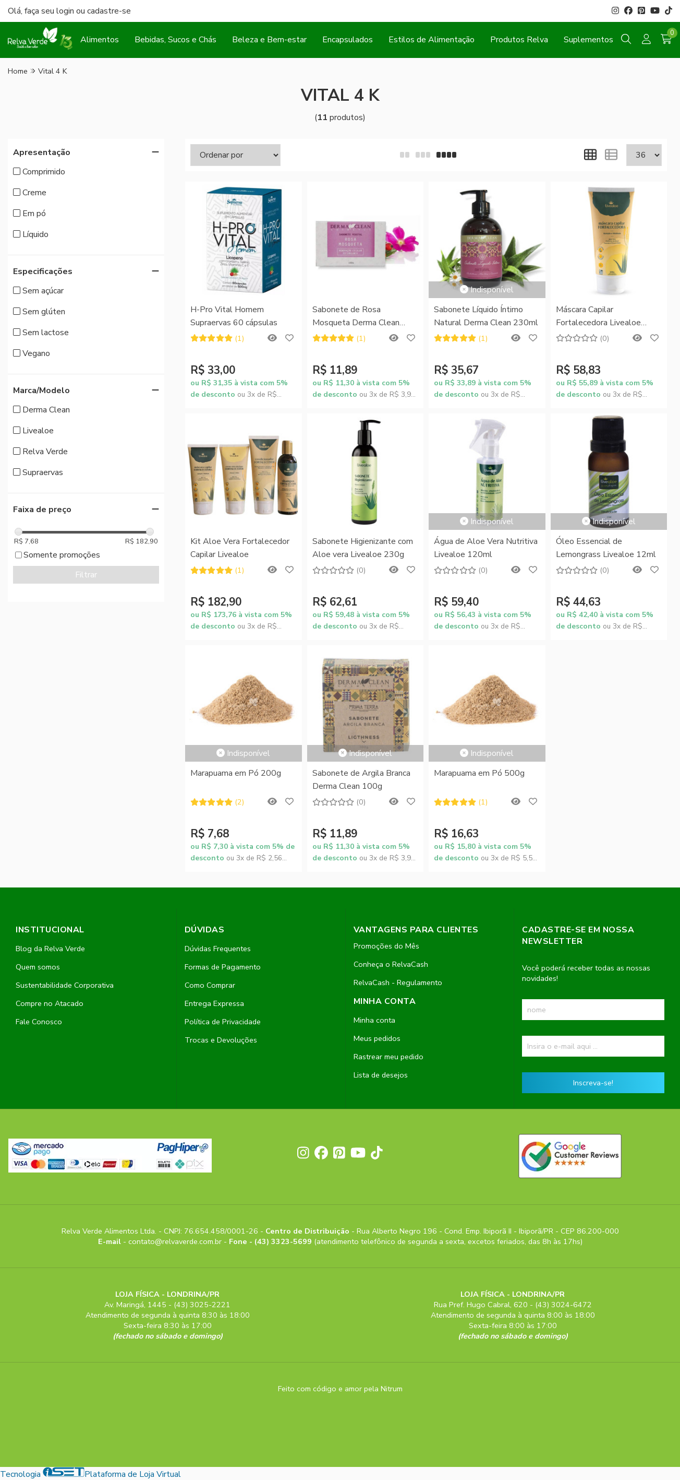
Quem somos (38, 967)
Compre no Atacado (49, 1003)
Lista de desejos (381, 1075)
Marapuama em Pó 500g (479, 773)
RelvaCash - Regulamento (398, 982)
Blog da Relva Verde (50, 948)
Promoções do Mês (386, 946)
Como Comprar (210, 985)
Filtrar (86, 575)
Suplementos (588, 39)
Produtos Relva (519, 39)
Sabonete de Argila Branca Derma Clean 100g (361, 779)
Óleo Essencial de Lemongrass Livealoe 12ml (606, 548)
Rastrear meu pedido (388, 1056)
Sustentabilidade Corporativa (65, 985)
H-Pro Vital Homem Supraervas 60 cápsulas (233, 316)
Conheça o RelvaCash (391, 964)
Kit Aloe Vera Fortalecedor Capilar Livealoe (239, 548)
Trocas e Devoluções (221, 1040)
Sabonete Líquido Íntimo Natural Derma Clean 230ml (486, 316)
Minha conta (374, 1020)
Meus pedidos (377, 1038)
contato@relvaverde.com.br (176, 1241)
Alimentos (99, 39)
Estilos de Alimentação (431, 39)
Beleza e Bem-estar (269, 39)
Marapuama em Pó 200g (235, 773)
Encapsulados (347, 39)
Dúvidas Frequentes (218, 948)
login (66, 11)
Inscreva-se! (593, 1083)
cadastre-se (109, 11)
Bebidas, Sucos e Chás (175, 39)
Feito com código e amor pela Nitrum (340, 1388)
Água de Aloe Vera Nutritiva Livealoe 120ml (486, 548)
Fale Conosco (39, 1021)
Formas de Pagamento (223, 967)
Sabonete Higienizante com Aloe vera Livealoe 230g (362, 548)
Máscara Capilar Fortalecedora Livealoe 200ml (598, 316)
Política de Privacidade (223, 1021)
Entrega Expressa (214, 1003)
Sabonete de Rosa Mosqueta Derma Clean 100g (355, 316)
